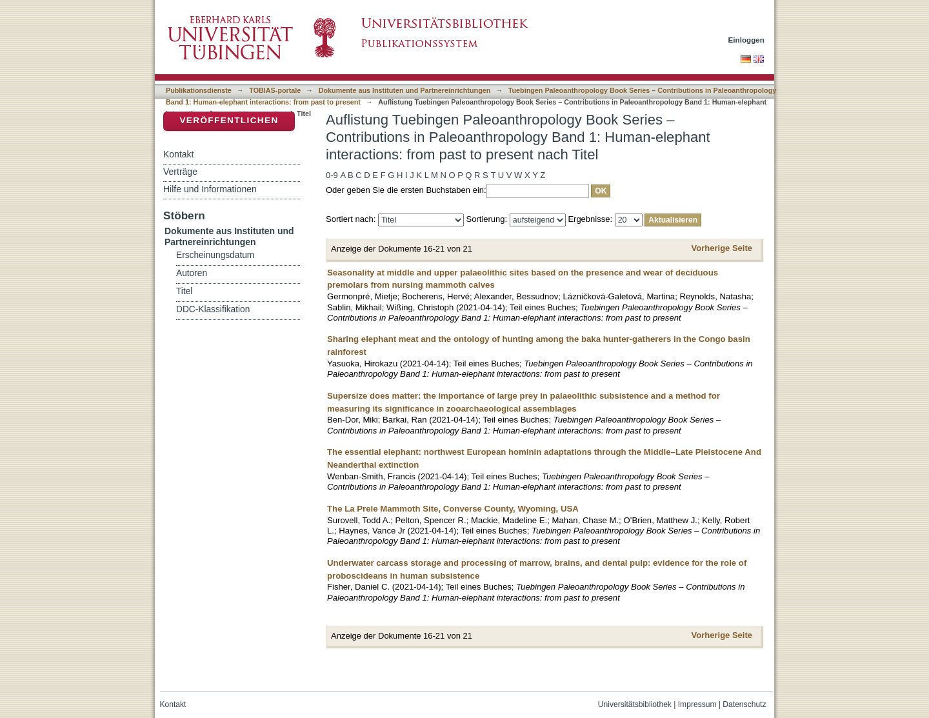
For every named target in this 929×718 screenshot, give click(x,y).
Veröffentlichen (228, 120)
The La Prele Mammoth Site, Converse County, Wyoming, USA (453, 509)
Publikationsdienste (199, 90)
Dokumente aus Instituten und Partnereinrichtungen (405, 90)
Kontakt (178, 154)
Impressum (697, 704)
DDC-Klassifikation (213, 309)
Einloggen (746, 39)
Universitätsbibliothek (635, 704)
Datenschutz (744, 704)
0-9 (332, 175)
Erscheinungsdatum (215, 255)
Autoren (191, 273)
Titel (184, 291)
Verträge (180, 171)
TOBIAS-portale (275, 90)
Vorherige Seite (722, 248)
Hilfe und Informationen (210, 189)
